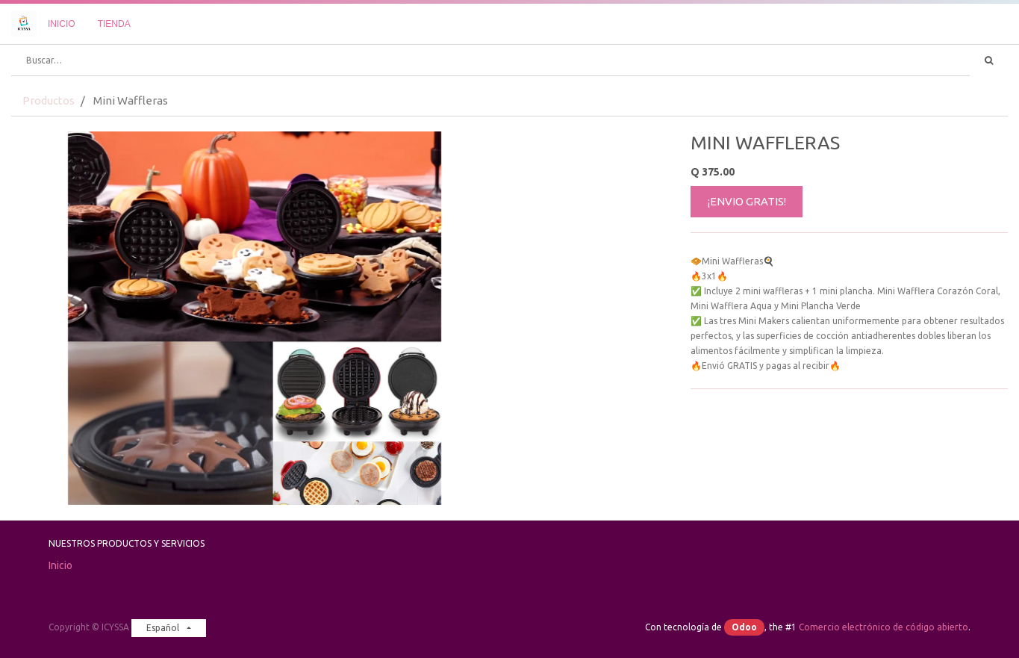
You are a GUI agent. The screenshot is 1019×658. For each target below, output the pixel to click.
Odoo (744, 627)
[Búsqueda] (989, 60)
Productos (48, 100)
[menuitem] (62, 24)
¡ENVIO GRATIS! (747, 201)
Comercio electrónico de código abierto (883, 627)
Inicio (60, 565)
